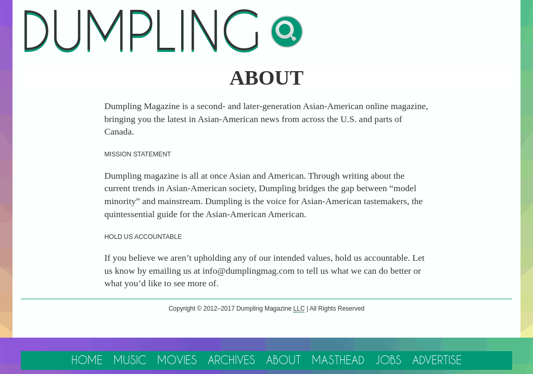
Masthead (341, 350)
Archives (230, 350)
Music (125, 350)
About (284, 350)
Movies (174, 350)
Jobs (393, 350)
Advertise (443, 350)
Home (80, 350)
